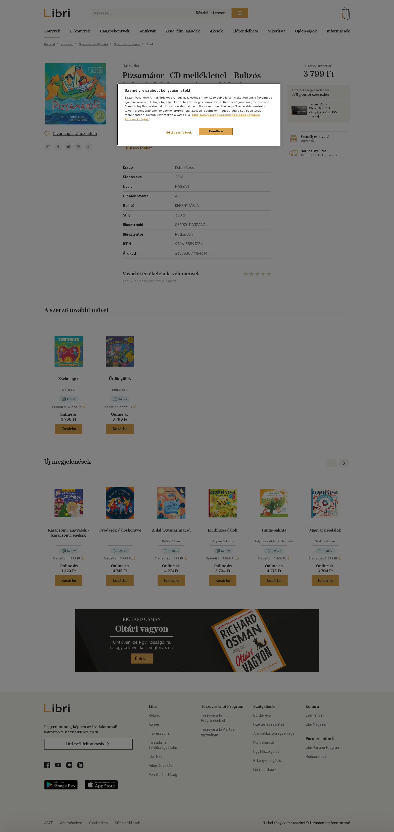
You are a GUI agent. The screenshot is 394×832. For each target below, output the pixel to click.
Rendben (216, 131)
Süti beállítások (179, 132)
